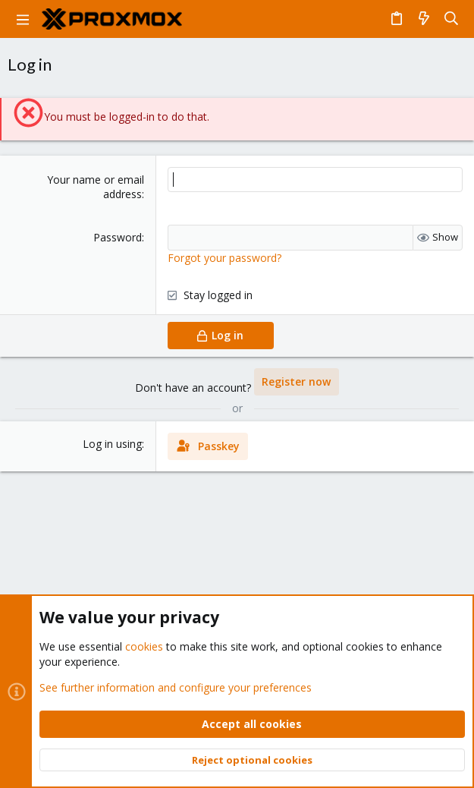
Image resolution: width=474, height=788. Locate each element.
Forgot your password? (224, 258)
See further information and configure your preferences (175, 686)
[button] (23, 19)
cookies (144, 646)
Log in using (112, 444)
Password (117, 237)
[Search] (451, 19)
